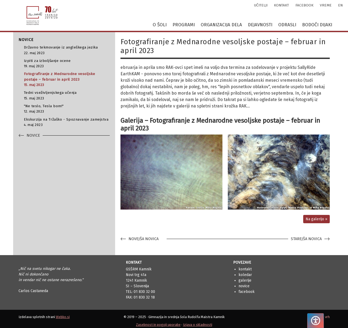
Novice (244, 286)
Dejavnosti (260, 25)
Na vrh (325, 317)
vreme (326, 5)
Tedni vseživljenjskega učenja (67, 95)
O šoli (160, 25)
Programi (184, 25)
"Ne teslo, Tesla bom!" (67, 109)
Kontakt (245, 269)
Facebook (247, 291)
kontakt (281, 5)
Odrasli (287, 25)
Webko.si (63, 317)
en (340, 5)
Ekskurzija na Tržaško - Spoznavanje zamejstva (67, 122)
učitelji (261, 5)
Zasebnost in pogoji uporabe (158, 325)
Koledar (245, 275)
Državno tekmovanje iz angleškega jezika (67, 50)
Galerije (245, 280)
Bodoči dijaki (317, 25)
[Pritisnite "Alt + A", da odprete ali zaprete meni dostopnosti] (315, 320)
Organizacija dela (221, 25)
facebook (304, 5)
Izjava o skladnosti (197, 325)
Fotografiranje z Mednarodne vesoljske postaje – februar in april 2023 (67, 79)
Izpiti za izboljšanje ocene (67, 63)
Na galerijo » (316, 219)
